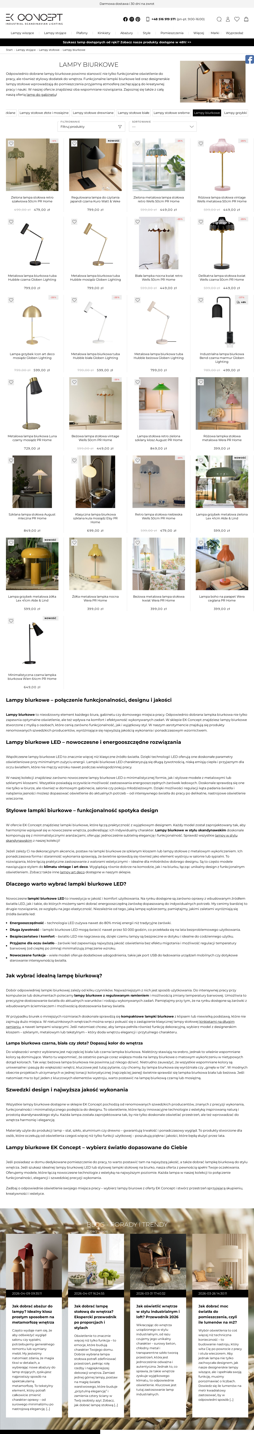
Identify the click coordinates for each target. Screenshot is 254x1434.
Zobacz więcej (97, 1231)
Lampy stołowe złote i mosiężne (44, 113)
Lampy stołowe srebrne (172, 113)
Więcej (198, 33)
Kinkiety (104, 33)
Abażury (126, 33)
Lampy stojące (55, 33)
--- (134, 126)
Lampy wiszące (22, 33)
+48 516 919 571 (178, 19)
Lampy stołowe (49, 50)
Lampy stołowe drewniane (93, 113)
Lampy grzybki (235, 113)
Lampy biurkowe (74, 50)
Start (9, 50)
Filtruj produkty (73, 126)
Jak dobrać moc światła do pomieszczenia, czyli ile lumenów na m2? (217, 1314)
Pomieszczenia (172, 33)
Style (147, 33)
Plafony (82, 33)
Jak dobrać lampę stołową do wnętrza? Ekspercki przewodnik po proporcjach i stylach (95, 1317)
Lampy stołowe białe (133, 113)
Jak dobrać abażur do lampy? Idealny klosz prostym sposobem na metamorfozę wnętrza (33, 1314)
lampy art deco (72, 872)
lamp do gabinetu (41, 95)
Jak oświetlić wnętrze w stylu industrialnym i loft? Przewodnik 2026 (158, 1311)
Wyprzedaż (234, 33)
